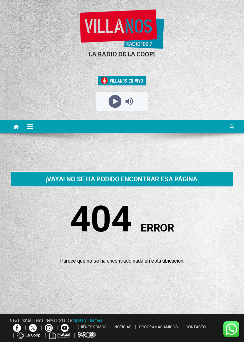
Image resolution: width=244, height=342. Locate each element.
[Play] (115, 101)
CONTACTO (196, 327)
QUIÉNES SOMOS (91, 327)
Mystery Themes (87, 320)
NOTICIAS (122, 327)
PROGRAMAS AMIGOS (158, 327)
